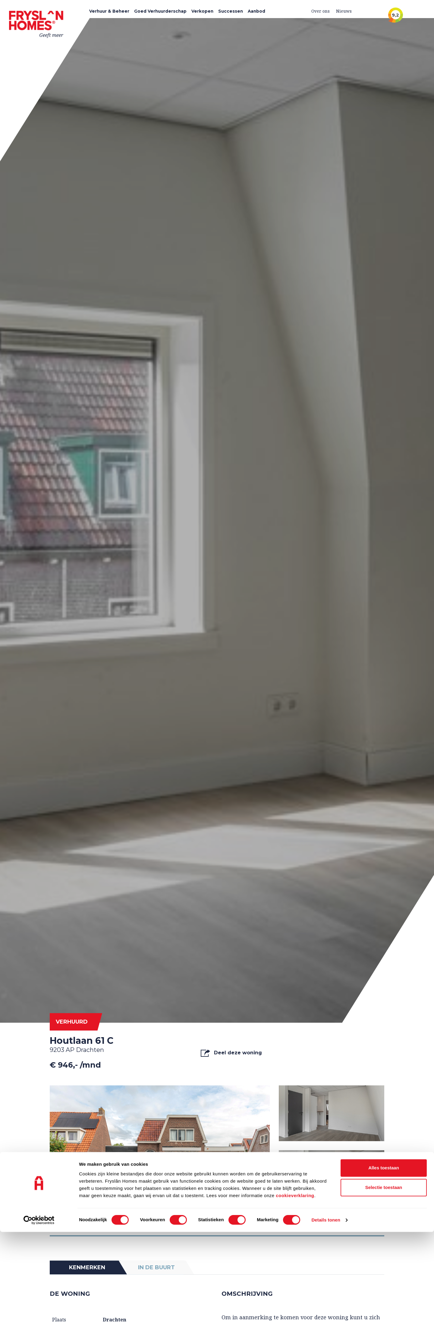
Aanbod (256, 11)
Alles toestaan (383, 1258)
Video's (134, 1220)
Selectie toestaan (383, 1277)
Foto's (68, 1220)
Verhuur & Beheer (109, 11)
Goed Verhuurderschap (160, 11)
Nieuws (344, 11)
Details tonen (325, 1310)
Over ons (320, 11)
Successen (230, 11)
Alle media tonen (356, 1219)
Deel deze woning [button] (231, 1053)
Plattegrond (209, 1220)
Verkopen (202, 11)
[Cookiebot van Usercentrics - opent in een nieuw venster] (39, 1310)
